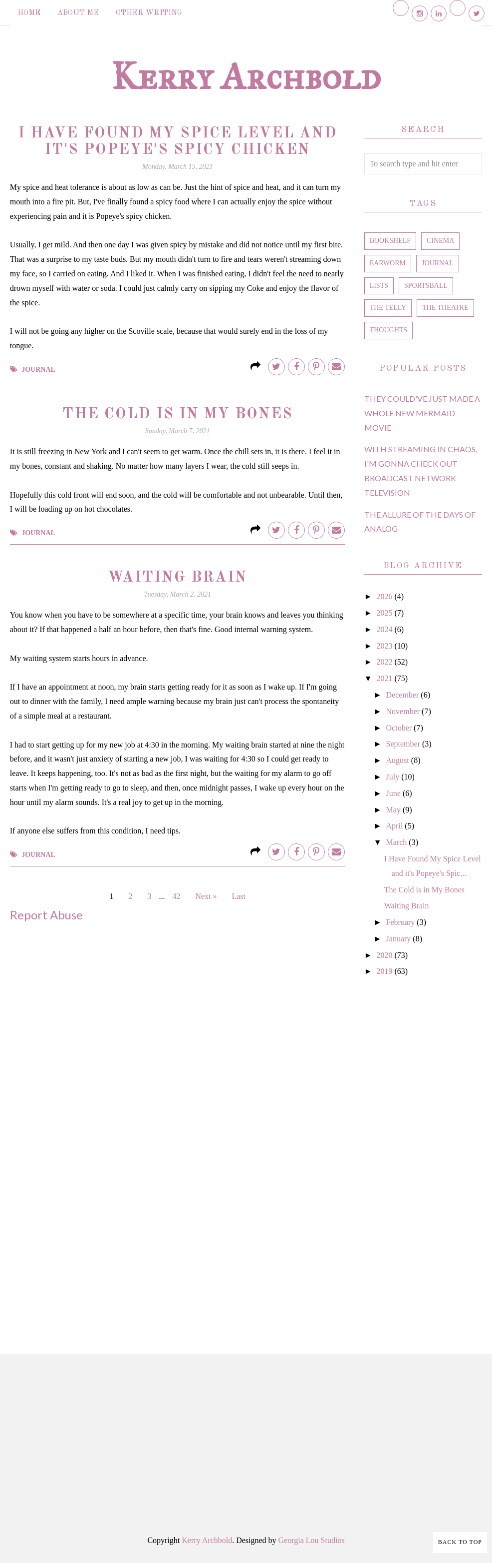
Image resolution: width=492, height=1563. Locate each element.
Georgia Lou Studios (311, 1540)
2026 (385, 596)
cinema (440, 240)
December (403, 695)
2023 (385, 646)
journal (38, 369)
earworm (388, 263)
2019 (385, 971)
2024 (385, 629)
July (394, 777)
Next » (206, 896)
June (394, 793)
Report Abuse (46, 914)
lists (379, 285)
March (397, 842)
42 (176, 896)
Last (239, 896)
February (401, 922)
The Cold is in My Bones (177, 414)
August (398, 760)
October (400, 728)
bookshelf (390, 240)
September (404, 744)
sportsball (426, 285)
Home (28, 13)
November (404, 711)
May (394, 809)
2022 (385, 662)
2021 (385, 678)
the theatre (445, 307)
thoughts (388, 330)
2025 (385, 613)
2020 (385, 955)
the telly (388, 307)
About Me (78, 13)
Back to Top (460, 1542)
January (399, 938)
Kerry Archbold (246, 75)
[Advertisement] (423, 1154)
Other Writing (149, 13)
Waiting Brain (177, 577)
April (395, 825)
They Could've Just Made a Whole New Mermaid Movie (422, 413)
